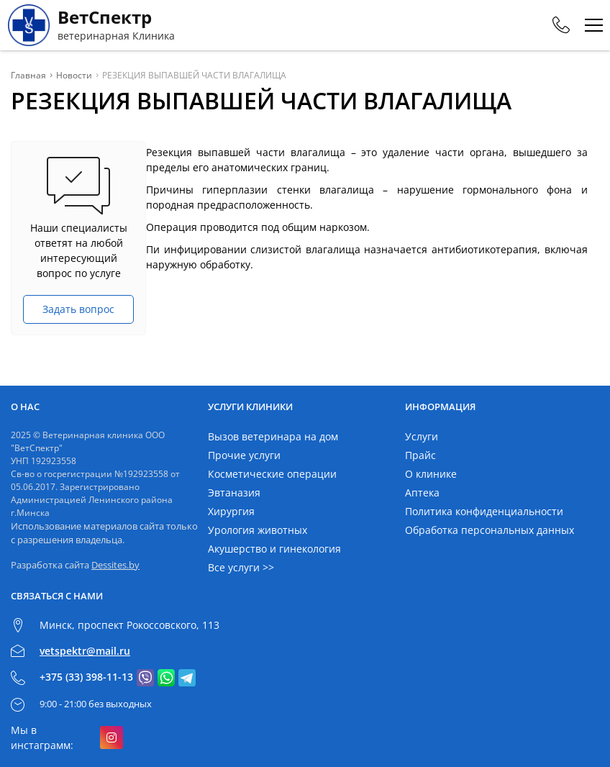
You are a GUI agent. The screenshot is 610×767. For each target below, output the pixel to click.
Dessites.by (115, 564)
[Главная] (91, 25)
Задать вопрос (78, 309)
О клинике (431, 474)
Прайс (420, 455)
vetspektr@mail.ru (85, 651)
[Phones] (561, 25)
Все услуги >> (241, 567)
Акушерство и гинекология (274, 548)
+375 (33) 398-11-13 (86, 677)
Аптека (422, 492)
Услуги (421, 436)
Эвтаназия (234, 492)
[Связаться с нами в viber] (145, 677)
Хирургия (231, 511)
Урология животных (257, 530)
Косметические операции (272, 474)
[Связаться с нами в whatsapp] (166, 677)
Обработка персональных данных (489, 530)
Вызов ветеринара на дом (273, 436)
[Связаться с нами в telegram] (187, 677)
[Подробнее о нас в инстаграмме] (111, 737)
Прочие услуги (244, 455)
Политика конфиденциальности (484, 511)
